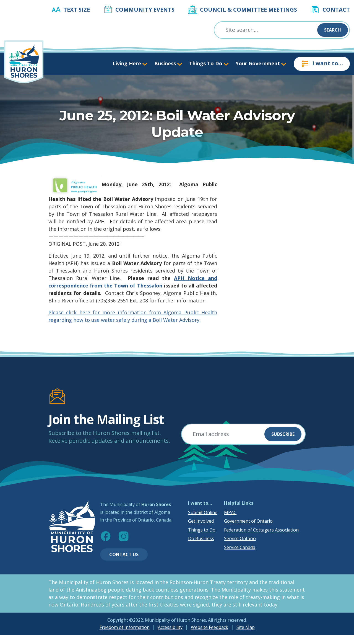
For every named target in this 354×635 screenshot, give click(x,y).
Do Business (201, 538)
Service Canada (239, 547)
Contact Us (124, 554)
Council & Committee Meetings (248, 9)
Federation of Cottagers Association (261, 530)
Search (332, 30)
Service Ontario (240, 538)
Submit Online (202, 512)
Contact (336, 9)
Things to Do (201, 530)
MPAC (230, 512)
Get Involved (201, 521)
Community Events (145, 9)
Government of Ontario (248, 521)
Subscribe (283, 434)
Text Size (76, 9)
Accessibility (170, 627)
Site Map (245, 627)
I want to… (322, 63)
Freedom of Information (125, 627)
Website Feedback (209, 627)
